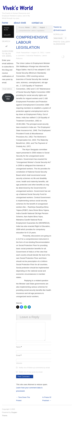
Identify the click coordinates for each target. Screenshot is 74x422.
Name (19, 349)
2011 (35, 27)
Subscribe (8, 97)
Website (19, 365)
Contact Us (37, 23)
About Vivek (20, 23)
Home (5, 23)
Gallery (7, 35)
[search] (6, 46)
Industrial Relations (33, 56)
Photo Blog (6, 29)
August (42, 27)
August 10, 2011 (37, 53)
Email (18, 357)
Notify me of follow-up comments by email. (34, 370)
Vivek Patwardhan (23, 53)
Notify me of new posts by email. (31, 374)
